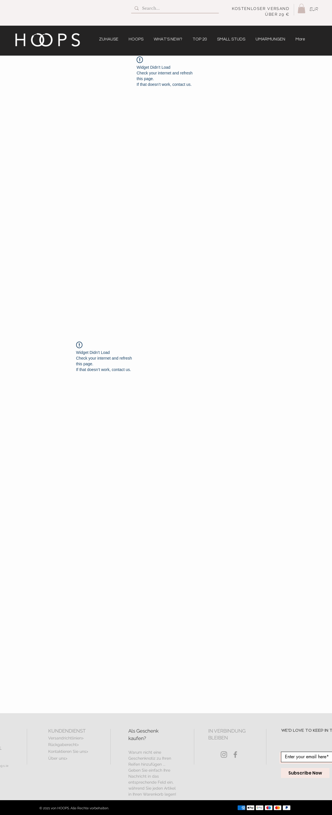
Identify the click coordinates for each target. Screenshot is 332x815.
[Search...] (174, 8)
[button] (301, 8)
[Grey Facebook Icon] (235, 754)
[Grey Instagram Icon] (224, 754)
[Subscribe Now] (305, 773)
